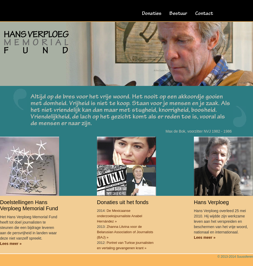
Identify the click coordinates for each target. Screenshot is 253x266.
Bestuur (178, 14)
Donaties (151, 14)
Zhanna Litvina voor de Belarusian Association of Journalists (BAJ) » (125, 232)
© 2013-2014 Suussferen (235, 257)
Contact (204, 14)
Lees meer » (11, 243)
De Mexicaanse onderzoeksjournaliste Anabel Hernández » (119, 216)
